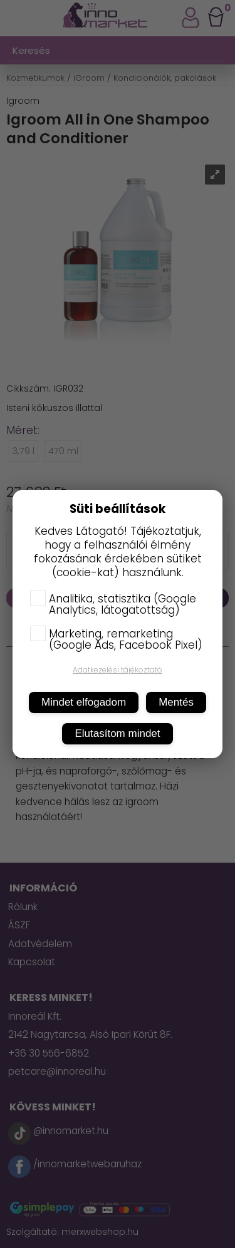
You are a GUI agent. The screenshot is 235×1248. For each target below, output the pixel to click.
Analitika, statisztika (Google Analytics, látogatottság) (113, 604)
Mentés (176, 702)
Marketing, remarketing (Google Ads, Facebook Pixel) (116, 639)
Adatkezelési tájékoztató (117, 669)
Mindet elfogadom (83, 702)
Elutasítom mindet (117, 733)
